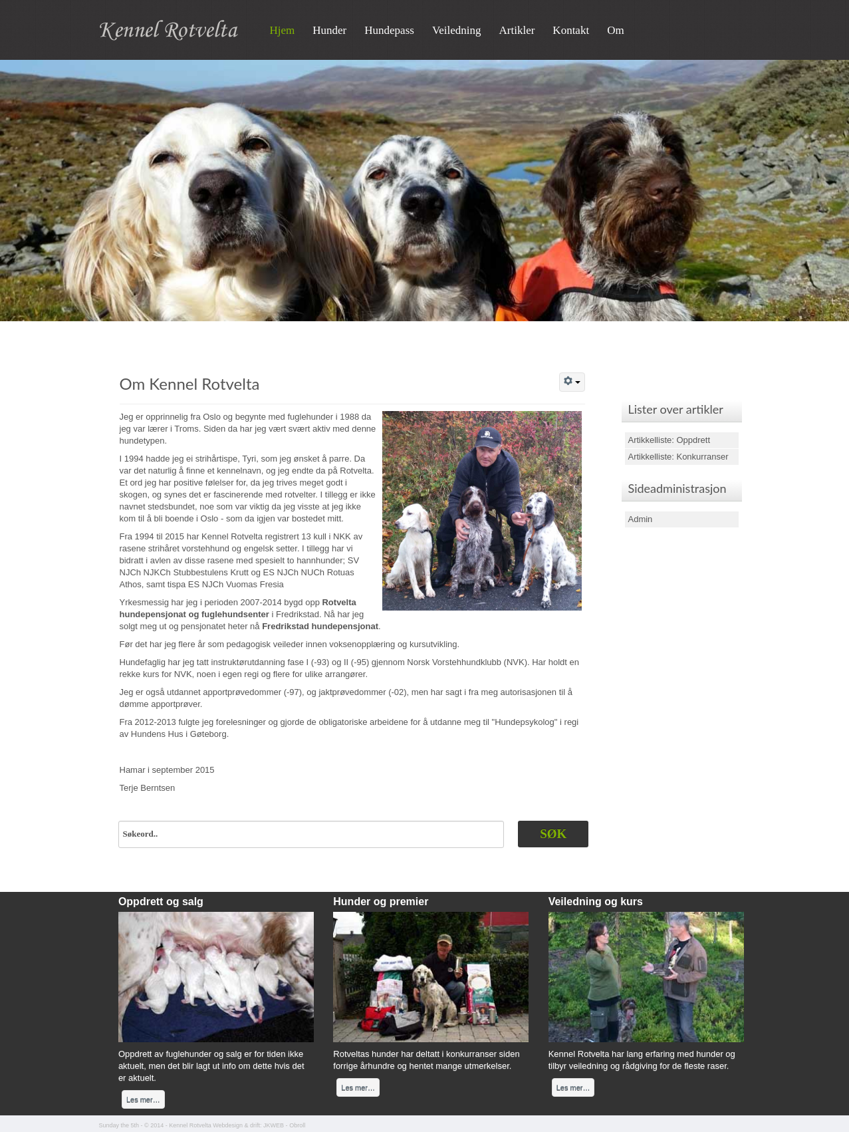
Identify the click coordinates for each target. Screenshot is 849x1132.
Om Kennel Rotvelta (190, 383)
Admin (640, 519)
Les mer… (143, 1099)
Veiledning (456, 30)
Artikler (517, 30)
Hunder (329, 30)
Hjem (282, 30)
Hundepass (389, 30)
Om (615, 30)
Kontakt (570, 30)
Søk (553, 834)
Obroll (297, 1125)
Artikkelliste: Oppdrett (669, 440)
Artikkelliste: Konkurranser (678, 457)
